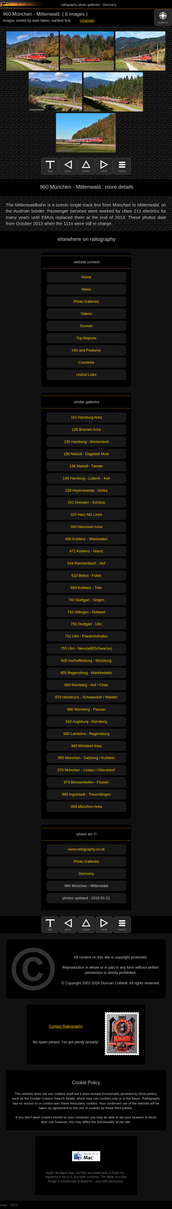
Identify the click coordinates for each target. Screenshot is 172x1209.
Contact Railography (66, 1026)
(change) (87, 20)
